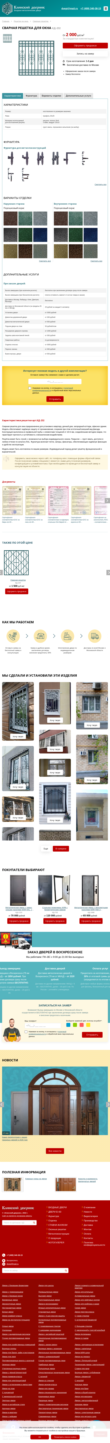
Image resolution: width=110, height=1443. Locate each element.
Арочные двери (8, 1408)
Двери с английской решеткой (51, 1334)
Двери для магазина (83, 1396)
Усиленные (7, 1330)
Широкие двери (81, 1404)
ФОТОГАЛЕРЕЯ (56, 1242)
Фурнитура (31, 96)
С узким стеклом (82, 1316)
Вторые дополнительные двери (52, 1308)
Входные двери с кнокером (50, 1349)
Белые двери (7, 1312)
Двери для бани (81, 1388)
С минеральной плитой (12, 1396)
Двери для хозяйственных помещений (18, 1345)
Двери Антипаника (83, 1334)
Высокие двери (45, 1296)
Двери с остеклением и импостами (17, 1384)
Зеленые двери (8, 1365)
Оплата (87, 1234)
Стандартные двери (47, 1312)
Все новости (55, 1151)
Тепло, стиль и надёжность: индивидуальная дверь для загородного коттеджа (41, 1138)
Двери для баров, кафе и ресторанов (18, 1353)
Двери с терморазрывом (12, 1292)
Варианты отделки (51, 96)
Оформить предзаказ (85, 45)
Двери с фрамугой (82, 1377)
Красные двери (81, 1384)
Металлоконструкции (58, 1234)
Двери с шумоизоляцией (49, 1357)
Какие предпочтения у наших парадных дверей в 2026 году (13, 1138)
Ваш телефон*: (31, 1072)
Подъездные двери (46, 1369)
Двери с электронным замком (87, 1412)
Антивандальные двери (85, 1296)
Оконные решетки (57, 1229)
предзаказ (18, 591)
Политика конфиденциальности (94, 1243)
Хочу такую (18, 786)
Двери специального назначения (52, 1392)
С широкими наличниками (49, 1330)
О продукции (54, 1238)
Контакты (88, 1238)
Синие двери (80, 1308)
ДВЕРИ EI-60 (54, 1212)
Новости (88, 1212)
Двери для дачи (9, 1357)
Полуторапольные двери (49, 1300)
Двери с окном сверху (47, 1345)
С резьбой (79, 1381)
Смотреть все (100, 184)
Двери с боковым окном (12, 1296)
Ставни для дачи (82, 1369)
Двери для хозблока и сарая (87, 1304)
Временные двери (10, 1300)
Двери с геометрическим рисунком (53, 1404)
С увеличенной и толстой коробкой (90, 1330)
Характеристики (12, 96)
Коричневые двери (46, 1396)
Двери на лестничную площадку (16, 1320)
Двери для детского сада (85, 1416)
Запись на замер (85, 53)
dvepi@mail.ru (13, 1264)
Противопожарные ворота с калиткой (18, 1361)
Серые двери (8, 1326)
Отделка (52, 1220)
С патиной (42, 1377)
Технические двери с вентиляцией (89, 1365)
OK (39, 1437)
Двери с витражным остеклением (89, 1345)
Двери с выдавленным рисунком (16, 1334)
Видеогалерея (91, 1216)
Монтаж (87, 1229)
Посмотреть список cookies (65, 1437)
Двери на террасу (82, 1357)
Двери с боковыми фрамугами (15, 1285)
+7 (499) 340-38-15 (90, 8)
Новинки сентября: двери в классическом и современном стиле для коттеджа (68, 1139)
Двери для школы (46, 1285)
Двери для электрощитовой (14, 1381)
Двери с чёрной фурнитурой (14, 1373)
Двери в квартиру (9, 1412)
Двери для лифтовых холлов (87, 1300)
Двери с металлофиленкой (86, 1400)
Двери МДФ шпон (82, 1353)
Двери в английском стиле (13, 1404)
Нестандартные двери (11, 1308)
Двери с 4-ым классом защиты (51, 1316)
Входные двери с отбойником (87, 1373)
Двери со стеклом (46, 1381)
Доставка (88, 1225)
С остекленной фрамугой (85, 1320)
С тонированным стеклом (49, 1326)
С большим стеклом (83, 1326)
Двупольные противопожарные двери (54, 1353)
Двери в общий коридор (85, 1392)
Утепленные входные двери (14, 1369)
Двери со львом (81, 1338)
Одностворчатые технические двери (54, 1373)
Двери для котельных (84, 1292)
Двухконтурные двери (11, 1304)
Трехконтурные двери (47, 1412)
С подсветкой (8, 1392)
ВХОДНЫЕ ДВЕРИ (57, 1207)
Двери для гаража (46, 1388)
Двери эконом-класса (47, 1384)
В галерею (60, 899)
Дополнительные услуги (78, 96)
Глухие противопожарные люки (51, 1361)
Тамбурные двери (46, 1365)
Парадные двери (45, 1400)
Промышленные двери (48, 1292)
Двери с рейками (9, 1416)
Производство (91, 1220)
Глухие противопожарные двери (16, 1338)
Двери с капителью (83, 1349)
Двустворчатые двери (84, 1408)
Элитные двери (8, 1400)
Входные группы (9, 1349)
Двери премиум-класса (12, 1377)
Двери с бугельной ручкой (86, 1361)
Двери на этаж (8, 1388)
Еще (46, 899)
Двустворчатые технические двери (53, 1408)
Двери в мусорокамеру (48, 1304)
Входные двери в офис (48, 1420)
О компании (89, 1207)
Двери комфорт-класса (12, 1316)
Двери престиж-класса (84, 1312)
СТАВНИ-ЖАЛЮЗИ (58, 1225)
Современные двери (47, 1416)
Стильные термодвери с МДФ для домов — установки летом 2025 (93, 1138)
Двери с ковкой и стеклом (86, 1420)
